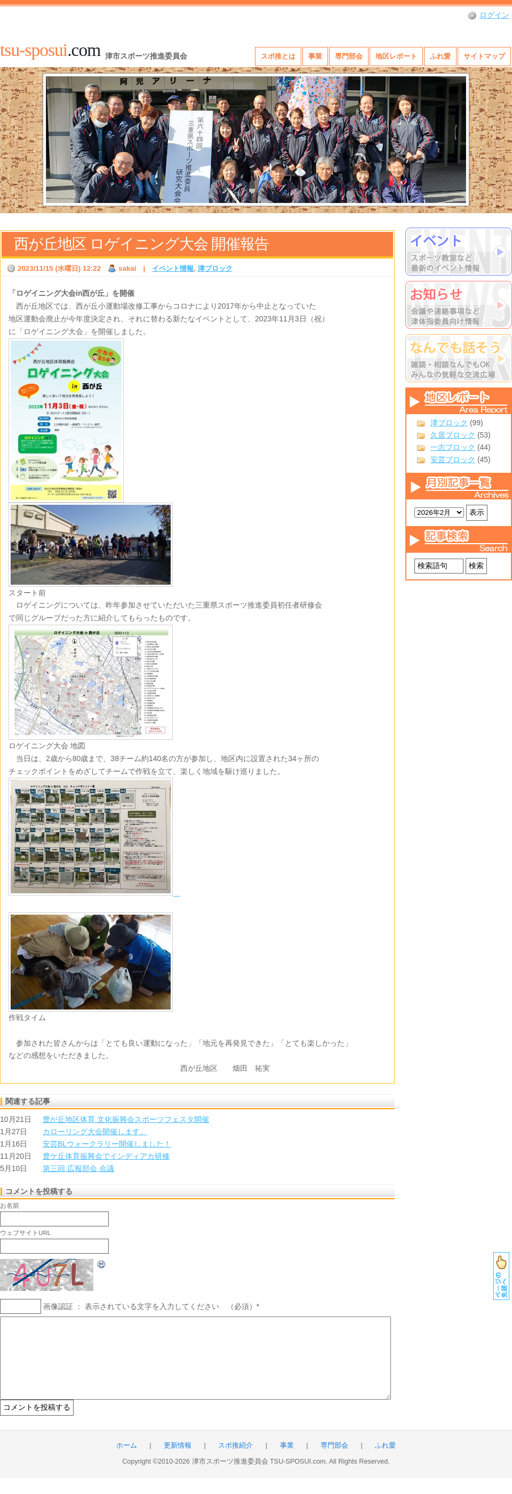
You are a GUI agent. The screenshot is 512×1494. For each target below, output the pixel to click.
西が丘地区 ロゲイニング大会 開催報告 (141, 244)
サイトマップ (484, 56)
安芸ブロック (452, 459)
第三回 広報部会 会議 (78, 1168)
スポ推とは (278, 56)
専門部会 (349, 56)
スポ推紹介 (235, 1461)
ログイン (494, 15)
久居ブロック (452, 435)
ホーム (126, 1461)
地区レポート (396, 56)
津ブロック (449, 422)
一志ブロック (452, 447)
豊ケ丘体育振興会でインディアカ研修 (106, 1156)
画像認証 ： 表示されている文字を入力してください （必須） (150, 1306)
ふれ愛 (440, 56)
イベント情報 (173, 268)
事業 (315, 56)
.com (50, 50)
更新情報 (177, 1461)
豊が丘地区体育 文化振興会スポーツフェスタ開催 (126, 1119)
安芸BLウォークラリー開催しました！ (107, 1144)
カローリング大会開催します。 (95, 1131)
